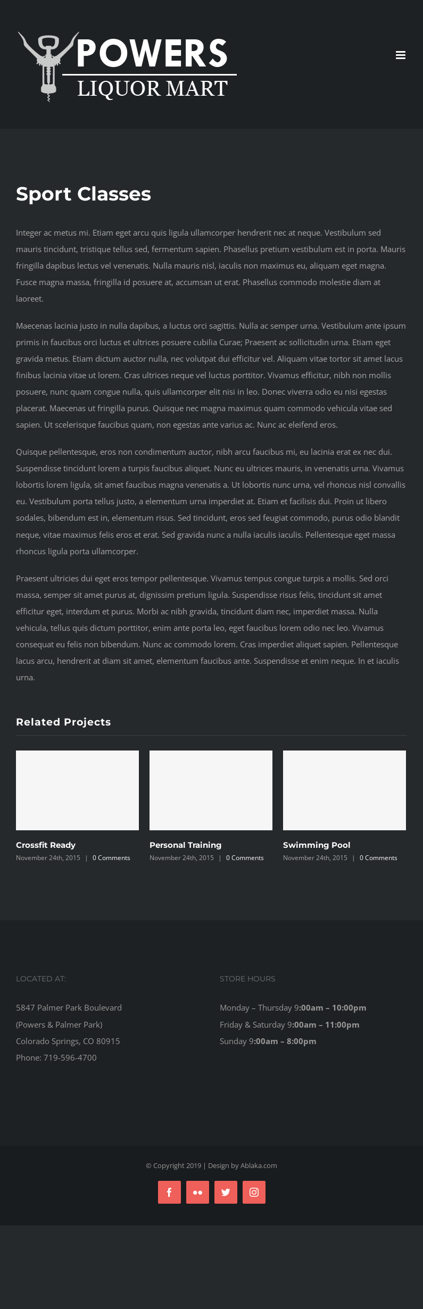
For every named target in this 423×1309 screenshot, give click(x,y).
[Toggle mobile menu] (401, 55)
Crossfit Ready (46, 845)
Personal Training (186, 845)
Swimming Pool (317, 845)
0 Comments (111, 857)
